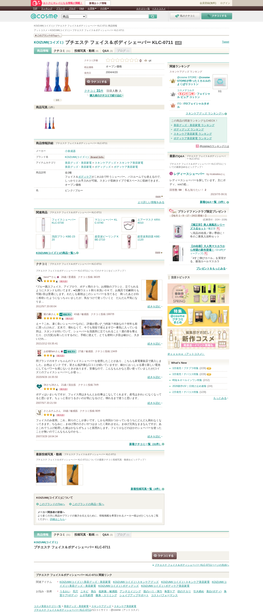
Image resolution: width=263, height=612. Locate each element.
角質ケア (169, 591)
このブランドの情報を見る (48, 35)
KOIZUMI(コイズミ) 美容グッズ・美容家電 (85, 581)
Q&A (81, 8)
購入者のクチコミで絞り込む (106, 95)
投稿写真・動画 (86, 50)
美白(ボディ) (213, 591)
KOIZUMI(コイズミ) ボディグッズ (118, 585)
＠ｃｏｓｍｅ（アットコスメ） (186, 353)
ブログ (72, 8)
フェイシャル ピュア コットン (193, 95)
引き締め (198, 591)
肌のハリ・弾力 (152, 591)
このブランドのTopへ (52, 504)
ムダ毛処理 (86, 595)
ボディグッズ (103, 166)
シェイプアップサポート (134, 595)
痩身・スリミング (106, 595)
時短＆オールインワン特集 (187, 380)
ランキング (46, 8)
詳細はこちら (57, 519)
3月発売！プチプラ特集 (185, 368)
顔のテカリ (184, 591)
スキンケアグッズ (105, 162)
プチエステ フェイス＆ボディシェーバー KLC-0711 (119, 42)
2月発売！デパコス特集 (185, 392)
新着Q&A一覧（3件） (213, 202)
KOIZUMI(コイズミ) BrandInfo (98, 157)
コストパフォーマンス (164, 595)
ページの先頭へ (192, 565)
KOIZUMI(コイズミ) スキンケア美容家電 (185, 581)
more (158, 196)
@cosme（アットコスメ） (125, 610)
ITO (179, 103)
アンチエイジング (130, 591)
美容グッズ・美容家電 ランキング (194, 125)
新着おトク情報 (97, 3)
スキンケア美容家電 (131, 162)
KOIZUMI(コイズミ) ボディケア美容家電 (165, 585)
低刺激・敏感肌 (108, 591)
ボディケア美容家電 (126, 166)
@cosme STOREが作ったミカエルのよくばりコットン (193, 81)
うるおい (65, 591)
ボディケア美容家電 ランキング (193, 138)
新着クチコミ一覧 (145, 444)
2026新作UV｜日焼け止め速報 (189, 386)
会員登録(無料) (208, 3)
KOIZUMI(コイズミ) (48, 42)
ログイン (225, 3)
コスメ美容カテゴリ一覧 (47, 606)
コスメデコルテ (185, 90)
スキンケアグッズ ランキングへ (205, 113)
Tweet (225, 41)
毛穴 (75, 591)
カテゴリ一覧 (143, 8)
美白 (93, 591)
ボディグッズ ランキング (189, 129)
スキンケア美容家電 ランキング (193, 133)
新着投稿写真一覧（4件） (146, 488)
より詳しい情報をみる (151, 202)
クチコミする (97, 81)
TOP (35, 8)
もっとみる (220, 398)
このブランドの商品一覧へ (88, 504)
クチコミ (62, 50)
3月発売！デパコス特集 (185, 374)
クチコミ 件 (93, 90)
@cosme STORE (187, 77)
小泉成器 (70, 151)
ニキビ (84, 591)
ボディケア (85, 176)
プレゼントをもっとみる (211, 268)
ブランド (60, 8)
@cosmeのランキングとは (214, 146)
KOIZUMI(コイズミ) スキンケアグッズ (136, 581)
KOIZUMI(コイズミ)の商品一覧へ (56, 252)
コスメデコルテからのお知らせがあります (186, 93)
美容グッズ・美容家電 (78, 162)
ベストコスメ (159, 8)
